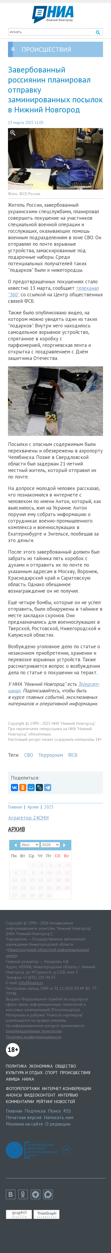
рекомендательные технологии (34, 1031)
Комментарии (20, 1101)
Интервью (68, 1095)
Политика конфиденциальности (33, 1036)
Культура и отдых (24, 1072)
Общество (65, 1066)
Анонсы (14, 1095)
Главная (15, 807)
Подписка (35, 1111)
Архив (33, 807)
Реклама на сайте (24, 1124)
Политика (16, 1066)
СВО (28, 755)
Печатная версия (23, 1117)
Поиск (54, 1111)
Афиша (13, 1079)
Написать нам (58, 1117)
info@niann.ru (31, 982)
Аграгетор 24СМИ (28, 817)
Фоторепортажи (23, 1088)
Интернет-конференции (66, 1088)
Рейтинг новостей (55, 1101)
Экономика (41, 1066)
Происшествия (75, 1072)
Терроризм (50, 755)
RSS (67, 1111)
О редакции (57, 1124)
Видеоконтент (40, 1095)
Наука (28, 1079)
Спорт (51, 1072)
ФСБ (73, 755)
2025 (49, 807)
